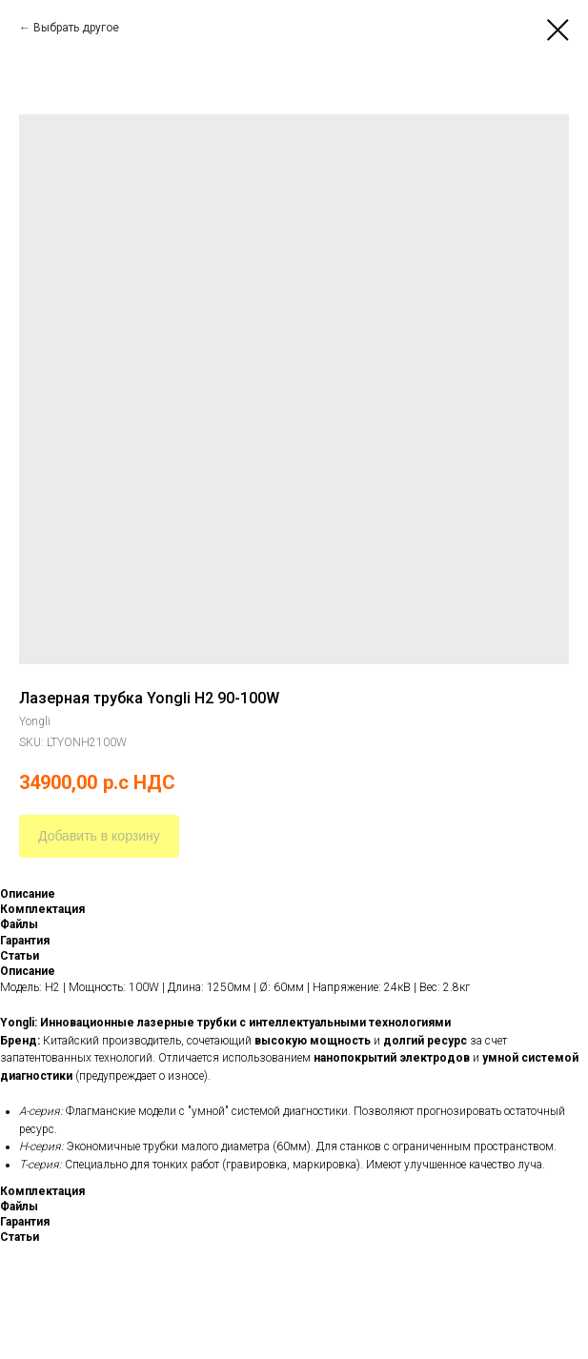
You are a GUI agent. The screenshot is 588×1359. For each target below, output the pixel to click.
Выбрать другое (76, 27)
